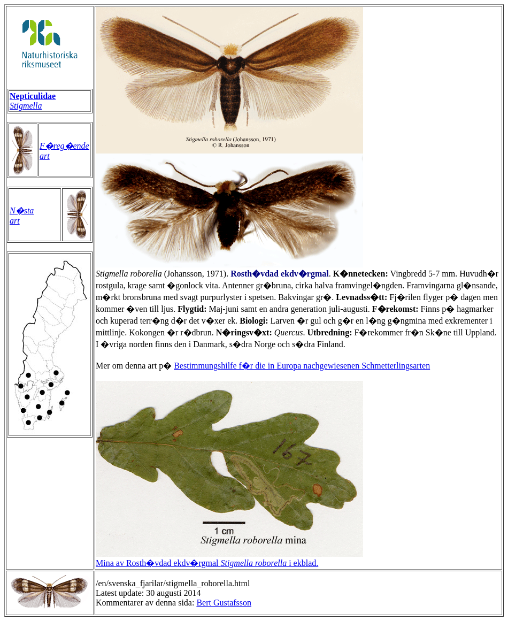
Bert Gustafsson (223, 602)
